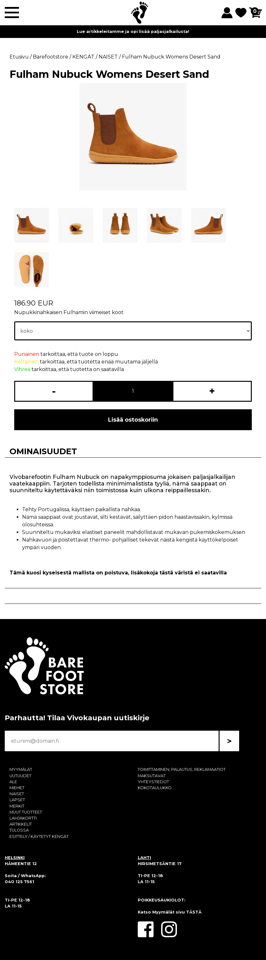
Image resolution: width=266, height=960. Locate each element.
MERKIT (16, 806)
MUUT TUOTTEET (25, 812)
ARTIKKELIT (20, 824)
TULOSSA (19, 830)
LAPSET (17, 799)
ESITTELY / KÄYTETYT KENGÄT (39, 836)
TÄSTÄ (194, 912)
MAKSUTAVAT (152, 775)
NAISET (16, 793)
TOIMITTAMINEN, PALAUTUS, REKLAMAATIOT (182, 769)
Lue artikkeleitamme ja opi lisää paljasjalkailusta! (133, 31)
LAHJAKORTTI (23, 818)
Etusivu (19, 57)
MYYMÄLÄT (20, 769)
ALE (13, 781)
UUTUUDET (20, 775)
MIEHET (16, 787)
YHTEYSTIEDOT (153, 781)
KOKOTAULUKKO (155, 787)
